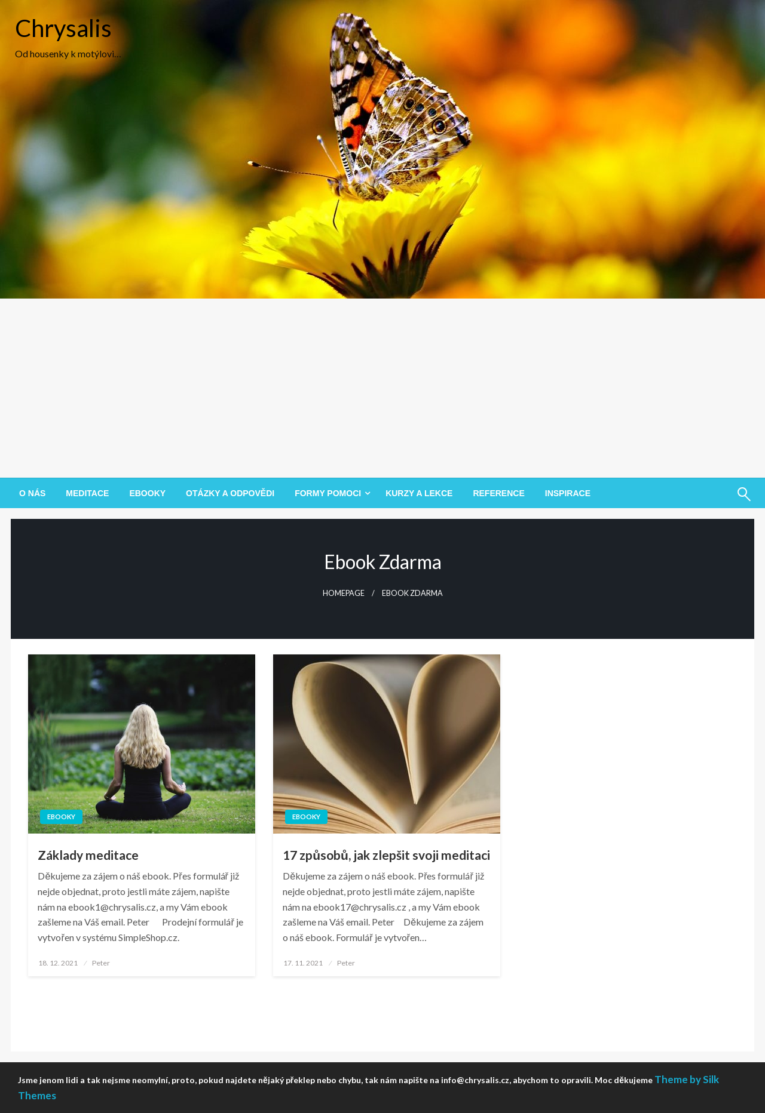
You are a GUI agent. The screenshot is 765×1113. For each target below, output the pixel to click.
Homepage (344, 593)
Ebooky (147, 493)
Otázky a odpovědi (230, 493)
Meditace (87, 493)
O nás (32, 493)
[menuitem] (32, 493)
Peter (101, 962)
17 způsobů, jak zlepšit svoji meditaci (386, 854)
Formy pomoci (328, 493)
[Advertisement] (382, 388)
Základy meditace (88, 854)
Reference (498, 493)
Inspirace (567, 493)
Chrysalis (63, 28)
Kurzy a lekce (418, 493)
